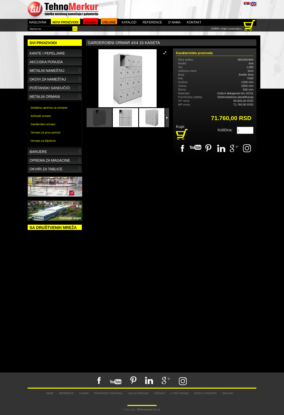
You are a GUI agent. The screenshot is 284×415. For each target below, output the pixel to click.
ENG (253, 4)
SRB (247, 4)
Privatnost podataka (108, 393)
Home (49, 393)
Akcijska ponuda (46, 62)
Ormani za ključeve (43, 140)
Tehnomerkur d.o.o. (149, 409)
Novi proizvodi (65, 22)
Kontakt (194, 22)
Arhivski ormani (41, 116)
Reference (152, 22)
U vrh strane (179, 393)
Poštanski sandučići (55, 87)
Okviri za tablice (55, 168)
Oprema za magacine (55, 159)
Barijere (55, 151)
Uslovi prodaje (138, 393)
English (227, 393)
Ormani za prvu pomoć (46, 132)
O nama (174, 22)
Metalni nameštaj (55, 70)
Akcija (90, 22)
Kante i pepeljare (47, 53)
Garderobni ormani (43, 124)
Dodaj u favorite (205, 393)
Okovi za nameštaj (55, 78)
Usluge (109, 22)
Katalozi (129, 22)
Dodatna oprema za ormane (49, 107)
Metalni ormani (55, 96)
